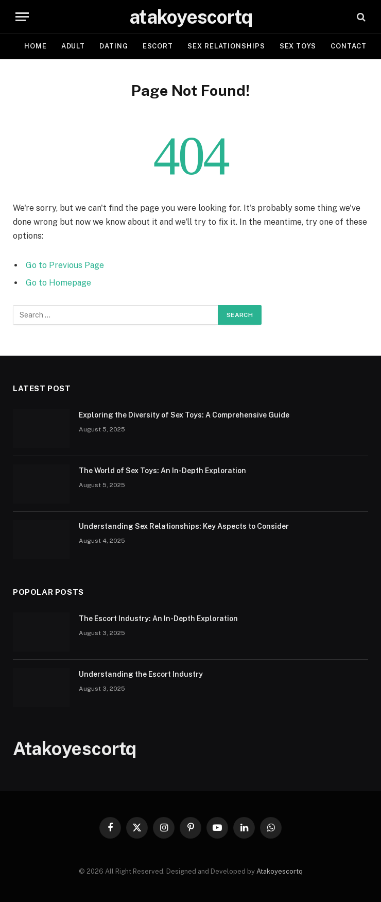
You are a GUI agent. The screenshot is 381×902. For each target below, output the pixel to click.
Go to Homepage (58, 283)
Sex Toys (298, 46)
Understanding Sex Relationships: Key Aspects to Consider (184, 526)
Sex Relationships (226, 46)
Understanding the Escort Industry (141, 674)
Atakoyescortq (279, 871)
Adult (73, 46)
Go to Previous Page (65, 265)
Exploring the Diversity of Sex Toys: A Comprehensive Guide (184, 415)
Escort (158, 46)
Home (35, 46)
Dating (113, 46)
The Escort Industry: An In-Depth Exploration (158, 618)
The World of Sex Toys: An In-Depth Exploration (162, 470)
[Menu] (22, 16)
